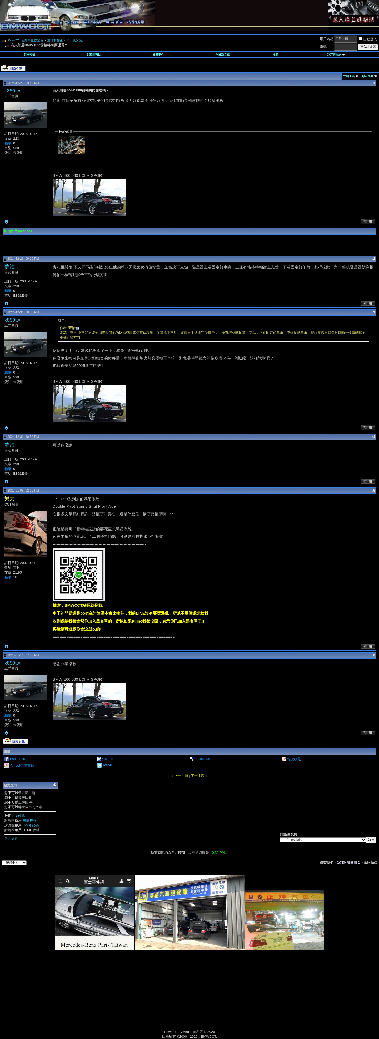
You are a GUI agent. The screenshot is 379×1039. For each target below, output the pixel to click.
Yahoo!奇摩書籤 (21, 765)
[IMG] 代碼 (31, 825)
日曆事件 (158, 54)
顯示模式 (367, 76)
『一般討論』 (75, 40)
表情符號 (29, 820)
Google (107, 759)
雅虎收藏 (294, 759)
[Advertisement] (144, 996)
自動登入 (368, 39)
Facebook (17, 759)
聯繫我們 (326, 863)
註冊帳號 (29, 54)
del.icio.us (202, 759)
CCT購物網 (336, 54)
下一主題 (198, 776)
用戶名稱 (326, 39)
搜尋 (275, 54)
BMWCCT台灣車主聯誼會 (25, 40)
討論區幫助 (94, 54)
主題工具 (349, 76)
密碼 (323, 47)
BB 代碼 (18, 816)
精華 (7, 143)
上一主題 (181, 776)
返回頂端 (370, 863)
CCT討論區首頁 (349, 863)
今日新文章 (222, 54)
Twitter (107, 765)
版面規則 (11, 839)
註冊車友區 (55, 40)
